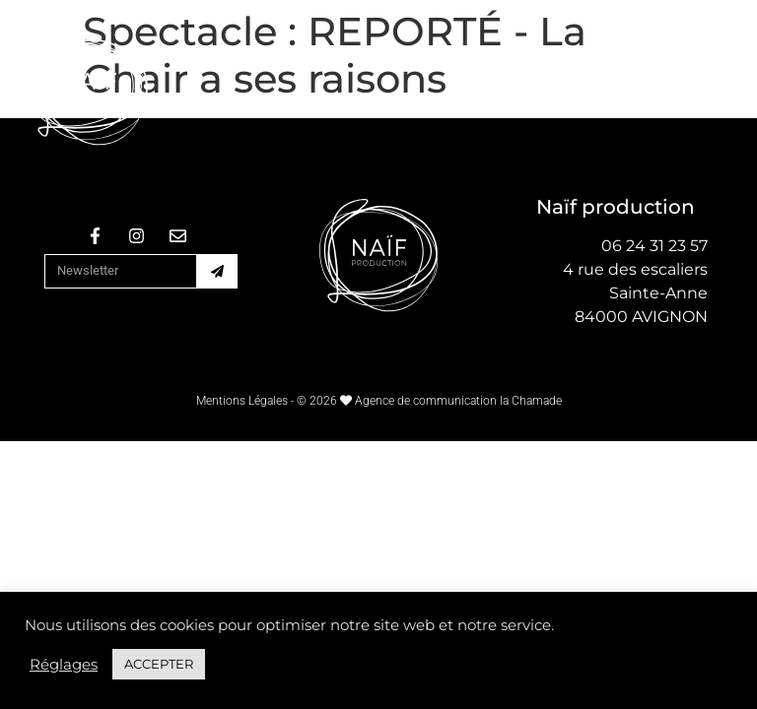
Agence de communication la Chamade (458, 401)
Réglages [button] (64, 665)
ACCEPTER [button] (158, 664)
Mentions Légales (242, 401)
